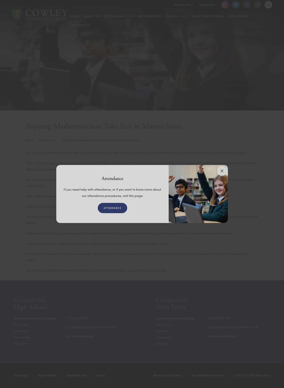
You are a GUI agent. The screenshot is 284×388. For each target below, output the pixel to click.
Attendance (112, 207)
